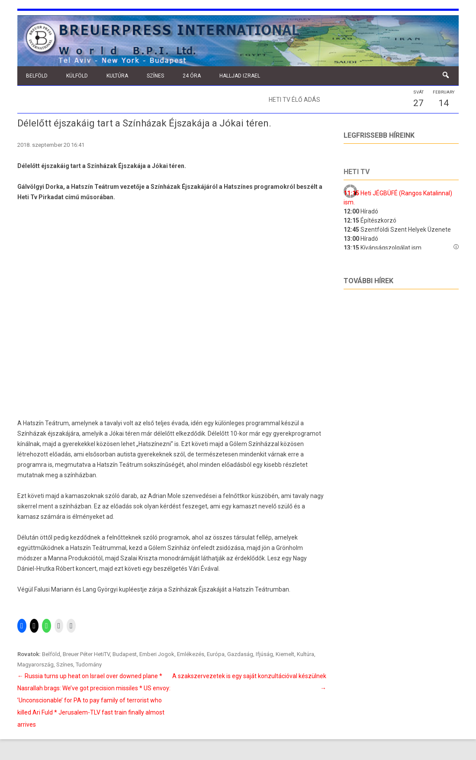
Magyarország (35, 664)
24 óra (192, 76)
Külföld (77, 76)
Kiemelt (285, 654)
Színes (155, 76)
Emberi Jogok (156, 654)
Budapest (125, 654)
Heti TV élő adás (294, 99)
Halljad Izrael (239, 76)
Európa (216, 654)
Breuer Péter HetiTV (86, 654)
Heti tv (357, 172)
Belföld (37, 76)
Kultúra (117, 76)
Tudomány (89, 664)
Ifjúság (264, 654)
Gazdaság (240, 654)
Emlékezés (190, 654)
